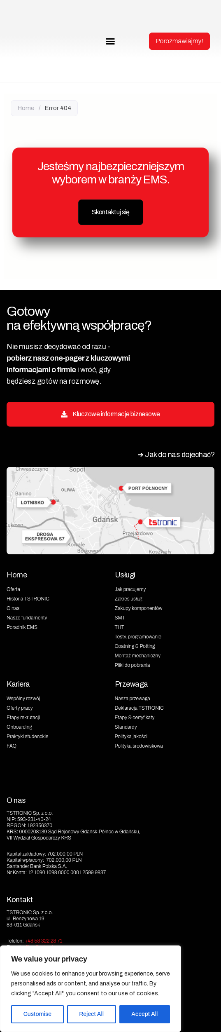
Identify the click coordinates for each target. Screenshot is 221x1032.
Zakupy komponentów (139, 608)
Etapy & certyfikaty (135, 717)
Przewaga (131, 684)
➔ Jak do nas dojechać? (175, 454)
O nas (13, 608)
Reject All (91, 1014)
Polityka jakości (131, 736)
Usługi (125, 575)
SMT (120, 618)
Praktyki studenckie (28, 736)
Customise (37, 1014)
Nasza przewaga (132, 698)
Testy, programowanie (138, 637)
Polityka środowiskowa (139, 746)
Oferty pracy (20, 708)
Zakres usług (128, 599)
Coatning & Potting (135, 646)
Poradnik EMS (22, 627)
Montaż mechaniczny (138, 656)
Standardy (126, 727)
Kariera (18, 684)
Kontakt (20, 900)
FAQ (11, 746)
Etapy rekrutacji (23, 717)
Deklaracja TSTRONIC (139, 708)
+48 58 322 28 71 (43, 941)
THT (119, 627)
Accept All (144, 1014)
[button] (110, 41)
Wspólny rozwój (23, 698)
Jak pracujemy (130, 589)
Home (26, 108)
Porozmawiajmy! (179, 41)
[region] (90, 988)
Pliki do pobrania (132, 665)
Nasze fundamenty (27, 618)
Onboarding (19, 727)
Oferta (13, 589)
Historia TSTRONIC (28, 599)
